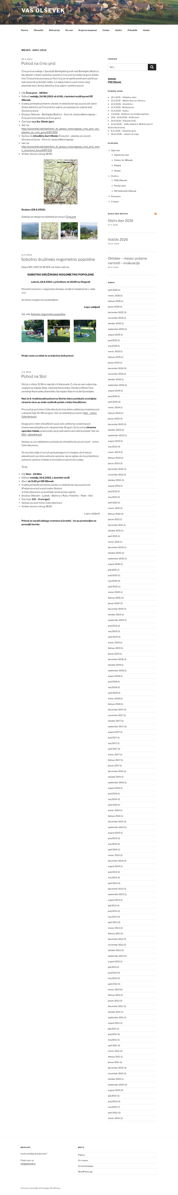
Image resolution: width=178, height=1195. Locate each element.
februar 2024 (114, 413)
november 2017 (115, 715)
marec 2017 (114, 754)
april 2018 (112, 692)
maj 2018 (112, 687)
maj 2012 (112, 978)
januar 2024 (114, 418)
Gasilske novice (118, 214)
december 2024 (115, 368)
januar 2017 (113, 765)
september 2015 (116, 827)
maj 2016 (112, 799)
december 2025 (115, 312)
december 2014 (115, 860)
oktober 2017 (114, 720)
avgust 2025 (114, 334)
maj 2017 (112, 743)
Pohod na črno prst (38, 63)
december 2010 (115, 1067)
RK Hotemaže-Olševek (125, 191)
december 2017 (115, 709)
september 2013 (116, 894)
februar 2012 (114, 995)
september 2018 (116, 670)
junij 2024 (112, 396)
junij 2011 (112, 1034)
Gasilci (118, 30)
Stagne (117, 165)
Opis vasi (115, 150)
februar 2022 (114, 513)
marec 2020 (114, 592)
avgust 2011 (114, 1023)
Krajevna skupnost (87, 30)
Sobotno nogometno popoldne (48, 314)
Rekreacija (54, 30)
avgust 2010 (114, 1090)
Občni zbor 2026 (120, 221)
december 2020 (116, 547)
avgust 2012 (114, 961)
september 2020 (116, 558)
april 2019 (112, 637)
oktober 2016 (114, 776)
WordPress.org (85, 1171)
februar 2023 (114, 458)
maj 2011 (112, 1039)
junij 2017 (112, 737)
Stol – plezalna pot (32, 434)
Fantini (117, 170)
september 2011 (116, 1017)
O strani (115, 201)
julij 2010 (112, 1095)
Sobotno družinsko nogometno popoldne (58, 259)
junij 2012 (112, 972)
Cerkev (106, 30)
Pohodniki (132, 30)
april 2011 (112, 1045)
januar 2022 (113, 519)
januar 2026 (114, 306)
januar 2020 (114, 603)
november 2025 (115, 318)
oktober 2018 (114, 665)
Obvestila (38, 30)
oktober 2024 (114, 379)
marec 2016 (114, 810)
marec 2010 (114, 1118)
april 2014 (112, 883)
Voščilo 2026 (118, 239)
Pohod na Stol (33, 376)
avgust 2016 (114, 788)
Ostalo (146, 30)
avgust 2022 (114, 485)
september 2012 (116, 956)
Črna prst (71, 216)
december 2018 (115, 659)
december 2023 (115, 424)
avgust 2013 (114, 900)
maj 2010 (112, 1107)
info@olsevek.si (28, 1163)
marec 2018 (114, 698)
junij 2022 (112, 491)
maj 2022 (112, 497)
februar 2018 (114, 704)
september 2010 (116, 1084)
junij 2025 (112, 340)
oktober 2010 (114, 1079)
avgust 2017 (114, 732)
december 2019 (115, 609)
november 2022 (115, 474)
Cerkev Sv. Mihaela (123, 160)
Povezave (116, 196)
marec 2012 (114, 989)
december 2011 (115, 1006)
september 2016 (116, 782)
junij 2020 (112, 575)
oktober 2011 (114, 1012)
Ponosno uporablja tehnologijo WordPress (40, 1188)
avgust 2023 (114, 441)
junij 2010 (112, 1101)
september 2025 (116, 329)
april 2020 (113, 586)
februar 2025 (114, 357)
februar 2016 (114, 816)
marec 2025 (114, 351)
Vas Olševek (43, 10)
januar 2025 (114, 362)
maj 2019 (112, 631)
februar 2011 (114, 1056)
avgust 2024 (114, 390)
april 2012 (112, 984)
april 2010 (113, 1112)
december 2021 (115, 525)
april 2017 (112, 748)
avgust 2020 (114, 564)
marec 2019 (114, 642)
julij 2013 (112, 905)
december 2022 (115, 469)
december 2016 (115, 771)
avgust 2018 (114, 676)
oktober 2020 (114, 553)
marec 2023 (114, 452)
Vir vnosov (83, 1160)
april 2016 (112, 804)
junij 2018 (112, 681)
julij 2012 (112, 967)
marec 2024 (114, 407)
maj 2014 (112, 877)
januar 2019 (113, 653)
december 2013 (115, 888)
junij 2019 (112, 625)
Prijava (81, 1155)
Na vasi (69, 30)
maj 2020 (112, 581)
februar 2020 (114, 597)
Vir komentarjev (85, 1166)
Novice (24, 30)
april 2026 (113, 290)
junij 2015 (112, 838)
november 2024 (115, 374)
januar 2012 (113, 1000)
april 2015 (112, 849)
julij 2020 (112, 569)
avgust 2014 (114, 866)
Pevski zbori (120, 185)
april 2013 (112, 922)
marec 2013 (114, 928)
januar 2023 (114, 463)
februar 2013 (114, 933)
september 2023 (116, 435)
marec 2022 (114, 508)
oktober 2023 (114, 430)
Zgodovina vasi (121, 155)
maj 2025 (112, 346)
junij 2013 (112, 911)
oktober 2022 (114, 480)
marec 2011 (113, 1051)
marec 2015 (114, 855)
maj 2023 (112, 446)
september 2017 (116, 726)
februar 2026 (114, 301)
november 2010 (115, 1073)
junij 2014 (112, 872)
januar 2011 (113, 1062)
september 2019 (116, 620)
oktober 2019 (114, 614)
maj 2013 (112, 916)
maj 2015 (112, 844)
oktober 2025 (114, 323)
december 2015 (115, 821)
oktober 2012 (114, 950)
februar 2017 (114, 760)
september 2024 (116, 385)
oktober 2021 (114, 530)
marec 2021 (114, 541)
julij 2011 (112, 1028)
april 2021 (112, 536)
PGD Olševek (120, 180)
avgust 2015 (114, 832)
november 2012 (115, 944)
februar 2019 (114, 648)
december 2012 (115, 939)
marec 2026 (114, 295)
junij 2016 (112, 793)
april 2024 (113, 402)
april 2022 (112, 502)
